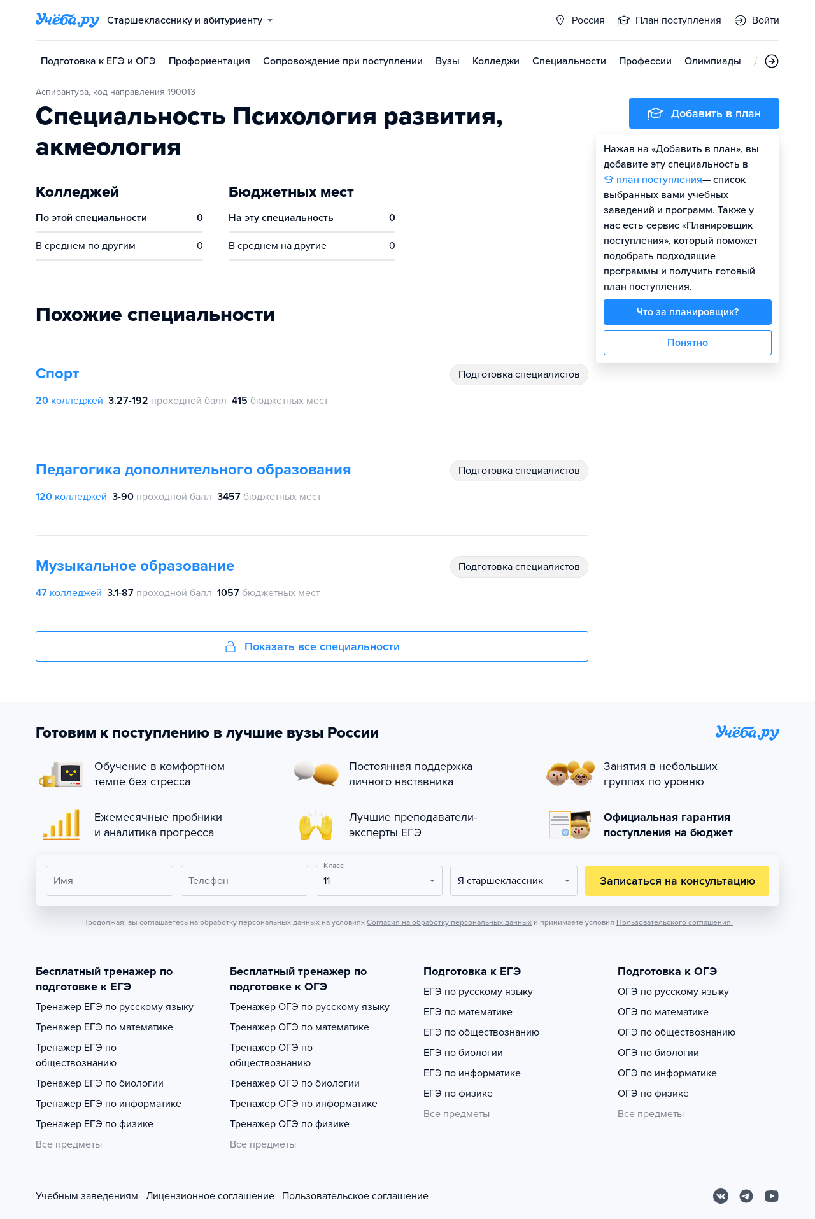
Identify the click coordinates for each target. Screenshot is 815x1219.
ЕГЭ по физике (458, 1093)
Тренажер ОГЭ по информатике (304, 1103)
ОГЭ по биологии (658, 1052)
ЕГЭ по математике (468, 1012)
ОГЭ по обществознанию (676, 1032)
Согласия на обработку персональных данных (449, 922)
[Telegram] (746, 1196)
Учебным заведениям (87, 1196)
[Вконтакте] (720, 1196)
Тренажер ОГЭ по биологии (295, 1083)
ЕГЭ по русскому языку (478, 991)
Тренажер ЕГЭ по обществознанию (76, 1055)
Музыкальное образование (135, 566)
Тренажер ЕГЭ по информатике (108, 1103)
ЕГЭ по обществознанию (481, 1032)
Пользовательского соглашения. (674, 922)
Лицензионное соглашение (210, 1196)
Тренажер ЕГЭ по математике (104, 1027)
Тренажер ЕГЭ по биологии (100, 1083)
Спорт (57, 373)
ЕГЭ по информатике (472, 1073)
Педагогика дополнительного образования (193, 469)
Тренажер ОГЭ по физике (290, 1124)
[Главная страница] (67, 20)
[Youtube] (771, 1196)
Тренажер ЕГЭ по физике (94, 1124)
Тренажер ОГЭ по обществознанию (271, 1055)
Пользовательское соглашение (355, 1196)
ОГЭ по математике (663, 1012)
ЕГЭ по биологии (463, 1052)
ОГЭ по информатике (667, 1073)
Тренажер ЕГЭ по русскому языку (115, 1007)
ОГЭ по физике (653, 1093)
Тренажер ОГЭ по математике (299, 1027)
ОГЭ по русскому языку (673, 991)
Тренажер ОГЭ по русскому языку (310, 1007)
